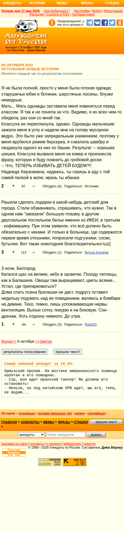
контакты (37, 444)
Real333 (91, 324)
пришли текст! (106, 422)
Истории (37, 3)
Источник (91, 186)
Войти (96, 11)
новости (89, 444)
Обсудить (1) (52, 252)
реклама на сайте (14, 444)
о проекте (54, 444)
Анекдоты (12, 3)
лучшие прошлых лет (55, 413)
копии (79, 413)
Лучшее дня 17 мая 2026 (20, 11)
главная (9, 422)
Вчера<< (8, 341)
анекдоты (30, 422)
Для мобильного (56, 11)
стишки (81, 422)
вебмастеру (72, 444)
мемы (48, 422)
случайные (96, 413)
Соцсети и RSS (58, 14)
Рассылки (36, 14)
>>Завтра (43, 341)
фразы (64, 422)
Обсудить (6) (52, 186)
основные (27, 413)
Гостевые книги (83, 14)
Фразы (87, 3)
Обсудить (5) (52, 324)
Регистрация (113, 11)
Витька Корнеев (96, 252)
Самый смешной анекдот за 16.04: (39, 364)
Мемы (62, 3)
